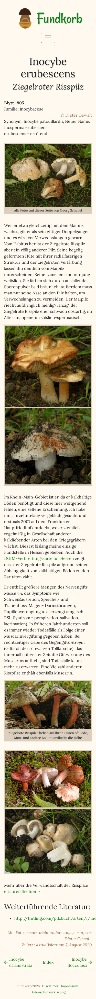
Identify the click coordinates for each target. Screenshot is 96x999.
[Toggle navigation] (48, 38)
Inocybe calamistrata (20, 962)
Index (48, 962)
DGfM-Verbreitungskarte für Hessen (39, 558)
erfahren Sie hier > (22, 891)
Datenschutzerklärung (48, 992)
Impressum (69, 986)
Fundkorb (59, 18)
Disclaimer (50, 986)
